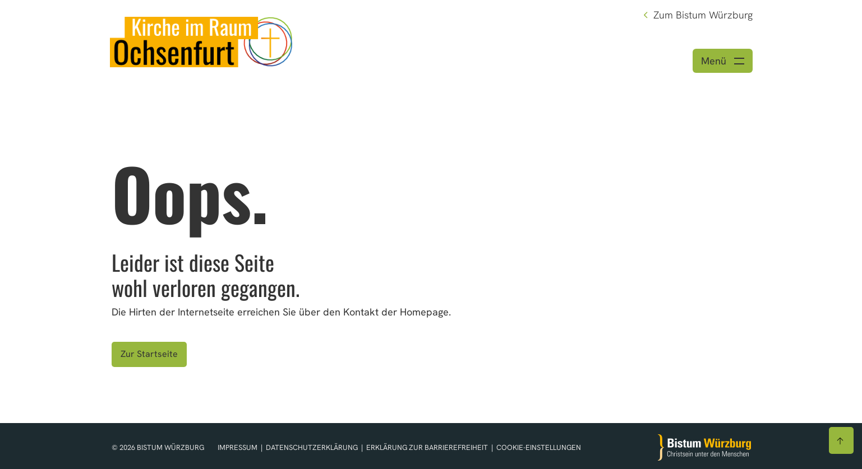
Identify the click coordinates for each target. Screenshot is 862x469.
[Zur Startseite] (704, 447)
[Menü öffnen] (723, 61)
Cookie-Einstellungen (538, 447)
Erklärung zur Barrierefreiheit (427, 447)
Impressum (238, 447)
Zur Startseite (149, 354)
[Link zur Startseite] (201, 40)
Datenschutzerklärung (312, 447)
